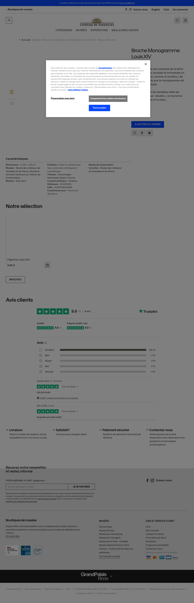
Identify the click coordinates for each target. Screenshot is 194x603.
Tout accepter (99, 108)
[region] (98, 88)
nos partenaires (105, 68)
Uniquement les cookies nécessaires (108, 98)
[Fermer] (145, 64)
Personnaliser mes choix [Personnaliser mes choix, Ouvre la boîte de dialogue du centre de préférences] (62, 98)
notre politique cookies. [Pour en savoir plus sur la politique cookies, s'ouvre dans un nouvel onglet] (78, 90)
